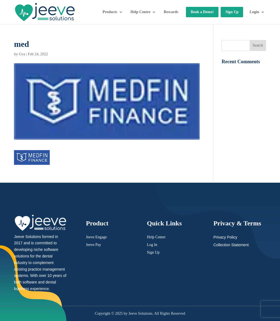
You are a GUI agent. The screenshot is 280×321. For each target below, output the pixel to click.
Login (254, 12)
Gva (22, 54)
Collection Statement (231, 245)
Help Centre (140, 12)
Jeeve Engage (96, 237)
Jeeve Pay (93, 245)
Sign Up (231, 12)
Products (110, 12)
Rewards (171, 12)
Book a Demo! (202, 12)
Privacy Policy (225, 237)
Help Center (156, 237)
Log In (152, 245)
